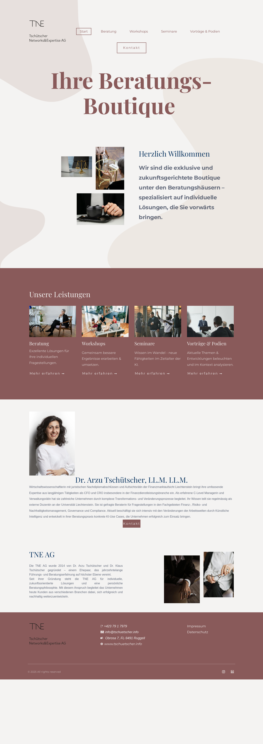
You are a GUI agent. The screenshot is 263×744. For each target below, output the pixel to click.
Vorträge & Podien (205, 31)
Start (84, 31)
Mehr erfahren (47, 373)
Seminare (169, 31)
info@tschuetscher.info (122, 632)
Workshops (138, 31)
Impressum (196, 626)
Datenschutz (197, 632)
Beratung (108, 31)
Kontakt (131, 48)
